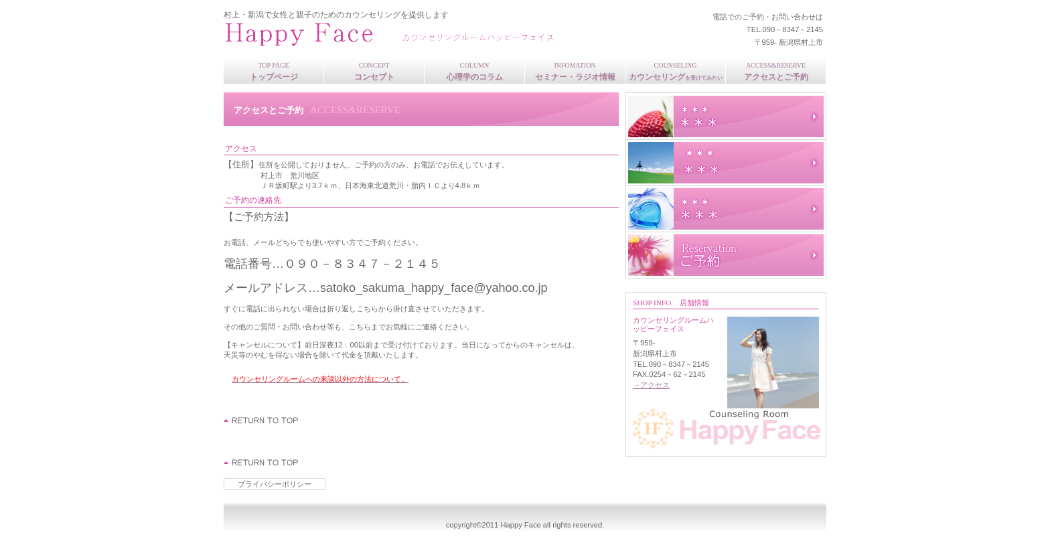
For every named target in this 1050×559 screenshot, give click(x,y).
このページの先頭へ (261, 420)
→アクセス (651, 385)
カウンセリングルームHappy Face (401, 34)
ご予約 (726, 255)
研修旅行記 (726, 162)
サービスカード (726, 209)
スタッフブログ (726, 116)
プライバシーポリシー (274, 484)
